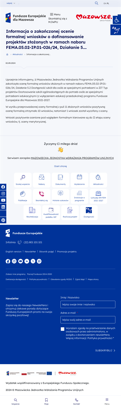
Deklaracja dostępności (16, 279)
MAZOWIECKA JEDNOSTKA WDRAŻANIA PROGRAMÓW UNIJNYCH (72, 158)
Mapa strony (93, 279)
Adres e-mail (69, 312)
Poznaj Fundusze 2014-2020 (39, 274)
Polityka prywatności (38, 279)
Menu (107, 404)
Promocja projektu (67, 251)
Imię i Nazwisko (69, 297)
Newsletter (30, 251)
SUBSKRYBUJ (103, 350)
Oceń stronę (60, 166)
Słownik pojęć (46, 251)
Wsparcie (16, 404)
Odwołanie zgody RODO (61, 279)
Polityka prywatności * (100, 338)
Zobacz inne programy (16, 274)
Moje (46, 404)
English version (13, 251)
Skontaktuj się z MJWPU (57, 20)
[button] (117, 20)
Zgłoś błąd (79, 279)
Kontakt (76, 404)
